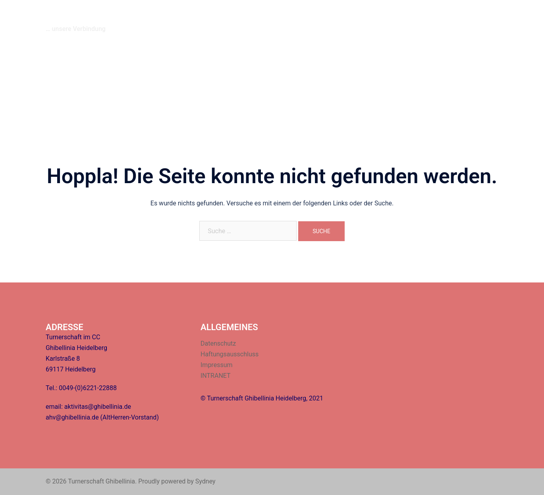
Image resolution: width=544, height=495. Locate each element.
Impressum (217, 365)
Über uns (326, 20)
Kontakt (389, 20)
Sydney (205, 481)
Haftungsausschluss (229, 354)
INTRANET (479, 20)
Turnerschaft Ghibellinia (114, 15)
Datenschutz (218, 343)
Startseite (292, 20)
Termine (358, 20)
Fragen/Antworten (432, 20)
